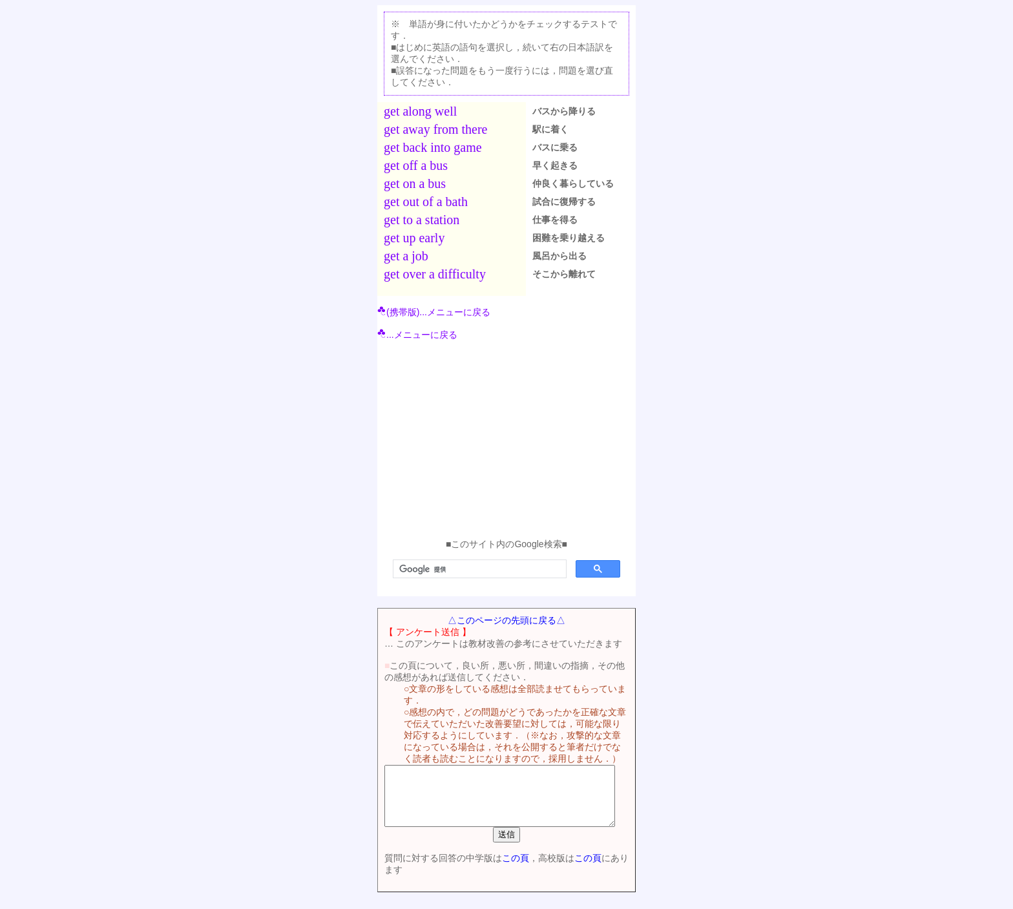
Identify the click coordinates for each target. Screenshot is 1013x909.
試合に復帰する (564, 201)
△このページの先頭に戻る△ (506, 620)
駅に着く (550, 129)
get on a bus (415, 183)
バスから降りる (564, 111)
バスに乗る (555, 147)
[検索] (478, 569)
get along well (420, 111)
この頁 (509, 869)
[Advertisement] (506, 441)
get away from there (435, 129)
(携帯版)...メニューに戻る (433, 312)
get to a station (421, 220)
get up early (414, 238)
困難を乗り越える (568, 238)
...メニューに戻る (417, 334)
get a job (406, 256)
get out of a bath (426, 201)
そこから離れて (564, 274)
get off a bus (416, 165)
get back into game (433, 147)
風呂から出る (559, 256)
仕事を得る (555, 219)
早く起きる (555, 165)
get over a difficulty (435, 274)
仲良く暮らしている (573, 183)
